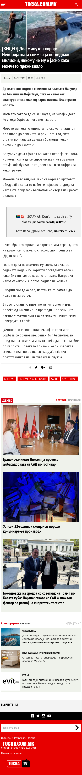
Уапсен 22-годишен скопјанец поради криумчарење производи (31, 529)
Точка (7, 78)
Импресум (6, 738)
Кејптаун (9, 379)
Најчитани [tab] (74, 399)
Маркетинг (19, 738)
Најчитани (9, 705)
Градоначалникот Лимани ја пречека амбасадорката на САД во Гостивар (30, 462)
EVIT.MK (25, 675)
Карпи (54, 379)
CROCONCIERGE (29, 630)
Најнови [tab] (61, 399)
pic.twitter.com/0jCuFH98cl (49, 222)
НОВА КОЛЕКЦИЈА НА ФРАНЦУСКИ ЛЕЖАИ (41, 652)
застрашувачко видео (33, 379)
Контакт (31, 738)
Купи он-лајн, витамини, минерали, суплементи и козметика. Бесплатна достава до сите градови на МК (50, 683)
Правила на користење (12, 753)
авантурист (69, 379)
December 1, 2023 (64, 231)
